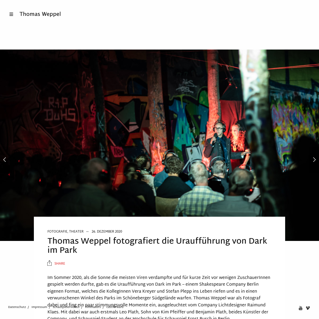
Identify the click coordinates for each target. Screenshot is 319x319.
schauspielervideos (66, 307)
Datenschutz (17, 307)
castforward (115, 307)
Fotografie (57, 232)
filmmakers (93, 307)
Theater (76, 232)
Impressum (39, 307)
